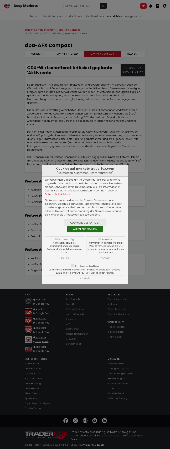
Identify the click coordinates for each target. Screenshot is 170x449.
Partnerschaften (87, 266)
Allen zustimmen (85, 229)
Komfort (107, 239)
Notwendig (66, 239)
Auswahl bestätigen (85, 223)
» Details (64, 257)
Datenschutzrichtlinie (58, 194)
